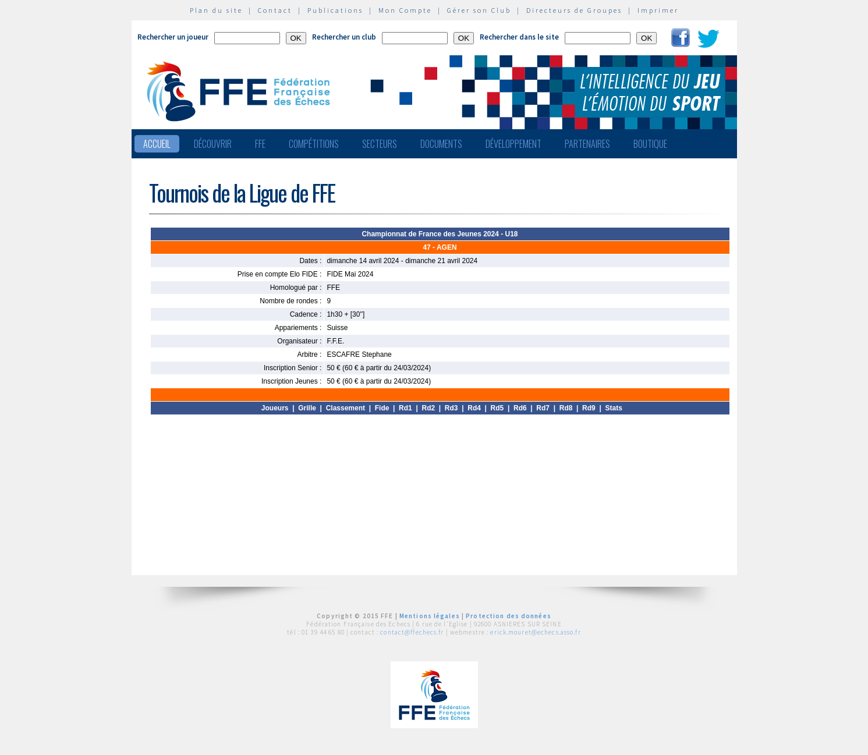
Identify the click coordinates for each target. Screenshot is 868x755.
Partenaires (587, 144)
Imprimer (658, 10)
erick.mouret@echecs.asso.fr (535, 632)
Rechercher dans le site (519, 37)
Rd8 (566, 408)
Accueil (157, 144)
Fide (382, 408)
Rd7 (543, 408)
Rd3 (451, 408)
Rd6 (520, 408)
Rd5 (497, 408)
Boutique (650, 144)
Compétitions (314, 144)
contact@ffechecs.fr (412, 632)
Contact (275, 10)
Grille (307, 408)
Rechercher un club (344, 37)
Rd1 (405, 408)
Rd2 (428, 408)
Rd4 (474, 408)
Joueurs (275, 408)
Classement (345, 408)
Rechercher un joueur (172, 37)
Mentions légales (429, 616)
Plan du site (216, 10)
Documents (441, 144)
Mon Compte (405, 10)
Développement (513, 144)
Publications (335, 10)
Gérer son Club (479, 10)
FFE (260, 144)
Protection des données (508, 616)
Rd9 (589, 408)
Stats (613, 408)
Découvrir (213, 144)
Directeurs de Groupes (574, 10)
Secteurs (379, 144)
